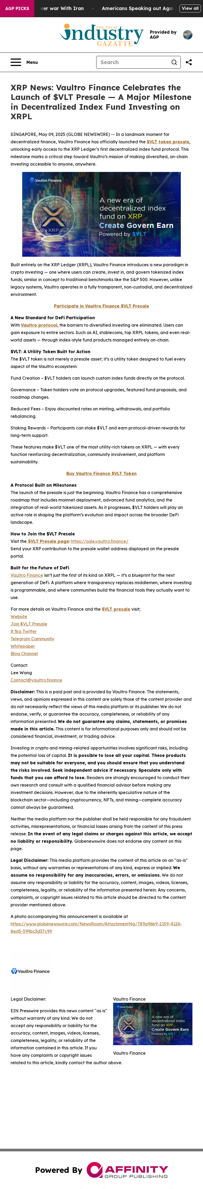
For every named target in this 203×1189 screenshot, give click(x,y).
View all (190, 8)
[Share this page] (188, 62)
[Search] (132, 62)
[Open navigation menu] (24, 62)
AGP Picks (17, 8)
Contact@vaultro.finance (36, 680)
